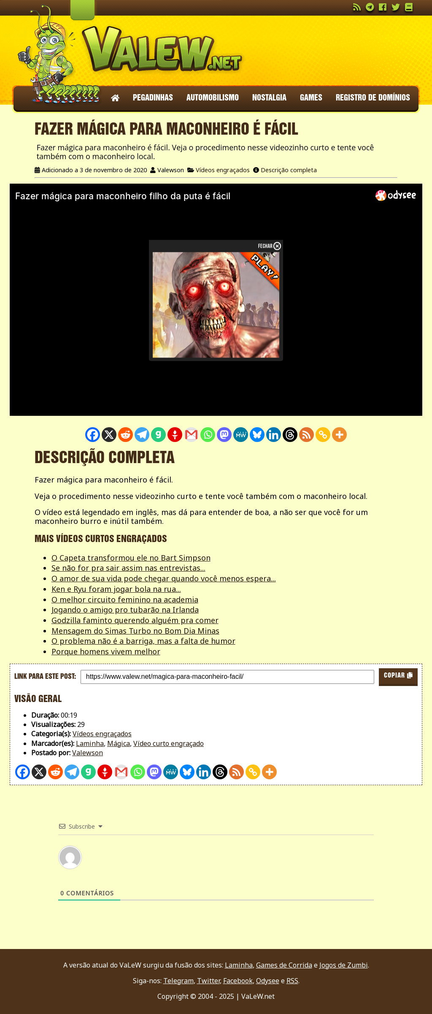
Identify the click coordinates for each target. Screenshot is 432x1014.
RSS (292, 980)
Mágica (118, 743)
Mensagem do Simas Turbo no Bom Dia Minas (135, 631)
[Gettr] (174, 434)
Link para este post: (45, 676)
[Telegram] (142, 434)
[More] (339, 434)
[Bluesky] (257, 434)
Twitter (208, 980)
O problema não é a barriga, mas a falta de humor (143, 641)
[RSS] (306, 434)
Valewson (87, 752)
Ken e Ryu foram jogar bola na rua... (116, 589)
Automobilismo (212, 98)
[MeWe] (240, 434)
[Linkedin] (273, 434)
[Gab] (158, 434)
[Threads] (290, 434)
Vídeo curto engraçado (168, 743)
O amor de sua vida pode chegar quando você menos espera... (163, 578)
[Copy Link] (323, 434)
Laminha (90, 743)
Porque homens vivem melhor (105, 651)
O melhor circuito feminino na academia (124, 599)
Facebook (238, 980)
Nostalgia (269, 98)
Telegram (178, 980)
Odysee (267, 980)
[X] (109, 434)
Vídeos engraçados (223, 170)
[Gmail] (191, 434)
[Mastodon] (224, 434)
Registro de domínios (373, 98)
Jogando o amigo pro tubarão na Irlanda (125, 610)
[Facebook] (92, 434)
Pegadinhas (153, 98)
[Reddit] (125, 434)
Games (311, 98)
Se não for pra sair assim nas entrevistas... (128, 568)
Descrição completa (289, 170)
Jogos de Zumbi (343, 965)
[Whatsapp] (207, 434)
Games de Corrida (284, 965)
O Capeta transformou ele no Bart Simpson (131, 558)
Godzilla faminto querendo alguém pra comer (135, 620)
